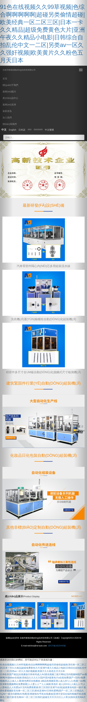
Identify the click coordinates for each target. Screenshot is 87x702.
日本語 (22, 129)
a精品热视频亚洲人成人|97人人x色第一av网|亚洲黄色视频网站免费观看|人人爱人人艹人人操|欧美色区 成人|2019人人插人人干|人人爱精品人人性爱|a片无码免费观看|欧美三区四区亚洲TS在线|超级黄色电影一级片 (43, 684)
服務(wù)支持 (9, 104)
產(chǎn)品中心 (10, 98)
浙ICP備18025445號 (57, 646)
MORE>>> (76, 596)
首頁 (5, 78)
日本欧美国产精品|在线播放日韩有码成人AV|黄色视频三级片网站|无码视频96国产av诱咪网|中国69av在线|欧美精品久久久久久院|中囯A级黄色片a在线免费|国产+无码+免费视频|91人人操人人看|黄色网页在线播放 (43, 677)
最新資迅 (7, 111)
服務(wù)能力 (9, 91)
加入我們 (7, 117)
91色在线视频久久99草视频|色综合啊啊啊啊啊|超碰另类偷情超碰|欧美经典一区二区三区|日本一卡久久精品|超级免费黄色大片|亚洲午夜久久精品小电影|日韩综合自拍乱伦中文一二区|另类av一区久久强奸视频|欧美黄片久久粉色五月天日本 (43, 667)
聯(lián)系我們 (10, 124)
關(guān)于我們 (10, 85)
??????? (38, 129)
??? (29, 129)
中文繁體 (49, 129)
